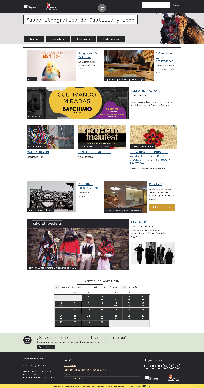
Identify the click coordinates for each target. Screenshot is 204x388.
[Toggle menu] (102, 8)
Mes (57, 287)
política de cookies (132, 386)
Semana (65, 287)
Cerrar (147, 386)
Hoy (124, 287)
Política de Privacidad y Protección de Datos (85, 369)
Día (73, 287)
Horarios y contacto (73, 378)
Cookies (67, 374)
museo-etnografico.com (34, 365)
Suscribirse (46, 347)
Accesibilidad (70, 365)
